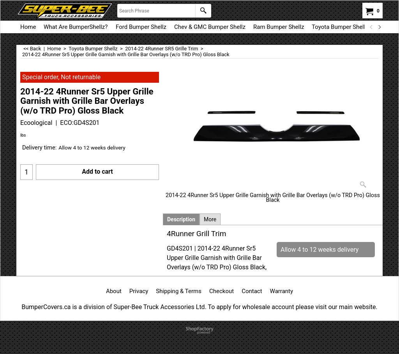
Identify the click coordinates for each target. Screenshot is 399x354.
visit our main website (345, 307)
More (210, 219)
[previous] (371, 26)
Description (181, 219)
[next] (379, 26)
